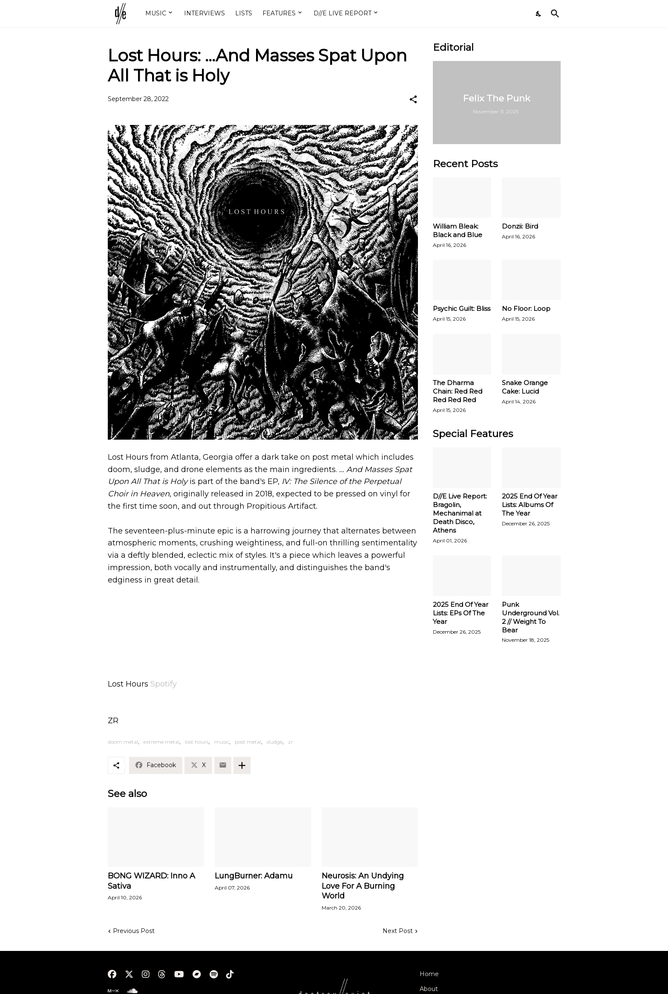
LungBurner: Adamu (254, 876)
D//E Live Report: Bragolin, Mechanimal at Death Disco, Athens (460, 513)
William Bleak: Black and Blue (457, 230)
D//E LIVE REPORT (342, 13)
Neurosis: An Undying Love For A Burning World (363, 886)
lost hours (197, 742)
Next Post (398, 931)
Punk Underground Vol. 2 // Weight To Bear (530, 617)
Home (429, 974)
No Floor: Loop (526, 308)
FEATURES (279, 13)
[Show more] (241, 765)
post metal (248, 742)
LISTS (243, 13)
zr (290, 742)
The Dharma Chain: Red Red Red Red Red (457, 391)
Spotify (163, 684)
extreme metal (161, 742)
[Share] (413, 99)
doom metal (123, 742)
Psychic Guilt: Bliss (461, 308)
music (221, 742)
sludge (274, 742)
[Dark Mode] (539, 13)
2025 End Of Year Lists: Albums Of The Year (529, 504)
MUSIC (155, 13)
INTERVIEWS (204, 13)
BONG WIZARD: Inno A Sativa (151, 881)
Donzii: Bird (520, 226)
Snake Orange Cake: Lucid (525, 387)
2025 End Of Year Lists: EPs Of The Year (460, 613)
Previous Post (134, 931)
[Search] (553, 13)
